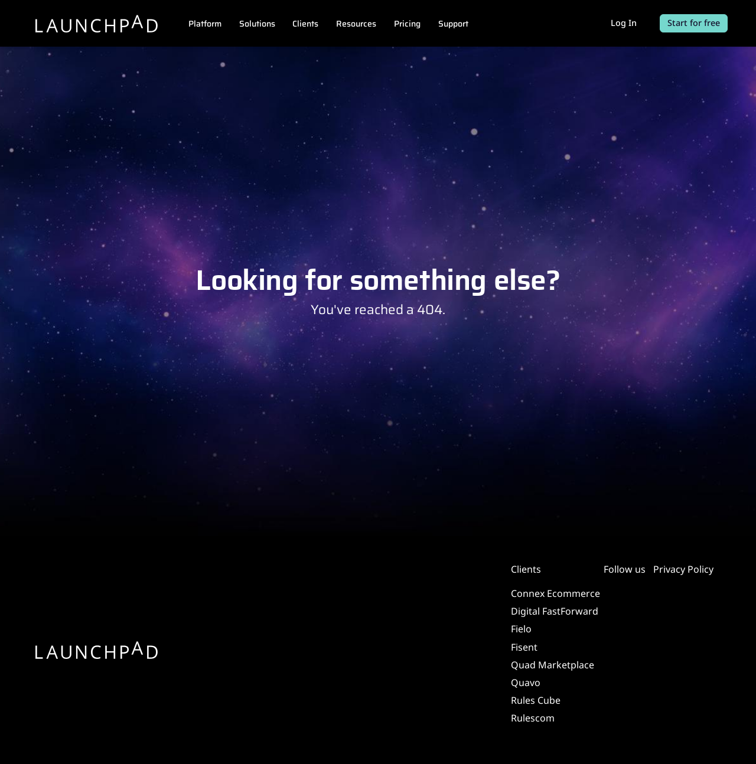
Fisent (524, 647)
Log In (624, 22)
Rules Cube (536, 700)
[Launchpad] (96, 24)
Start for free (693, 22)
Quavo (525, 682)
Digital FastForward (554, 611)
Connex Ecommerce (555, 593)
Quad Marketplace (552, 664)
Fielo (521, 628)
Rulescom (533, 717)
